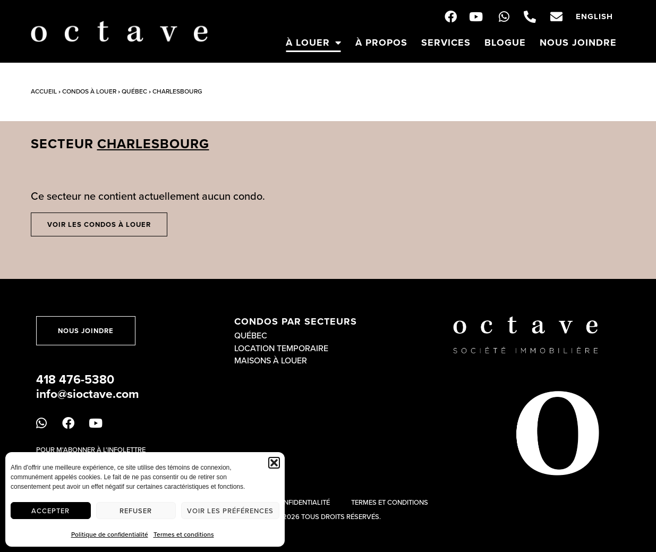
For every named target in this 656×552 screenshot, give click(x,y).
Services (446, 42)
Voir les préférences (230, 510)
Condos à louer (89, 91)
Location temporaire (281, 348)
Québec (134, 91)
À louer (314, 42)
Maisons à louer (270, 360)
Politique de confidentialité (109, 534)
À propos (381, 42)
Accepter (50, 510)
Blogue (505, 42)
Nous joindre (578, 42)
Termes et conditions (184, 534)
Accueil (44, 91)
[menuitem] (594, 16)
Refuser (136, 510)
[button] (274, 462)
